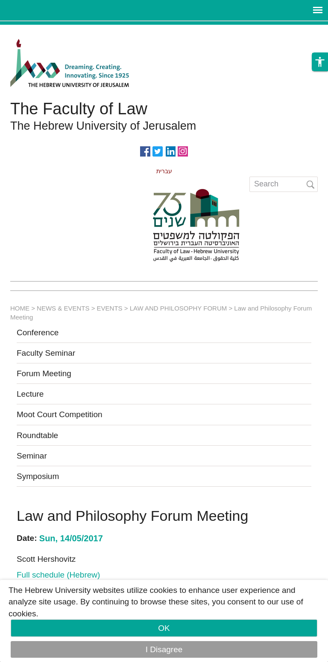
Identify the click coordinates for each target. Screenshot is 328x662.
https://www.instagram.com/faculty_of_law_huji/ (183, 151)
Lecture (30, 393)
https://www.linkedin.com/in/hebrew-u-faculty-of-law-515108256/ (170, 151)
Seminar (32, 455)
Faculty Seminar (46, 352)
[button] (320, 62)
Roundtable (37, 435)
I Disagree (164, 649)
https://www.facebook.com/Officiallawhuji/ (145, 151)
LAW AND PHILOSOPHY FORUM (178, 308)
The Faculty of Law (78, 109)
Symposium (38, 476)
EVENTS (110, 308)
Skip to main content (36, 30)
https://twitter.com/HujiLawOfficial (157, 151)
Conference (38, 332)
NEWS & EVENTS (63, 308)
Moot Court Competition (59, 414)
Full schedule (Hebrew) (58, 574)
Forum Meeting (44, 373)
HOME (19, 308)
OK (164, 628)
